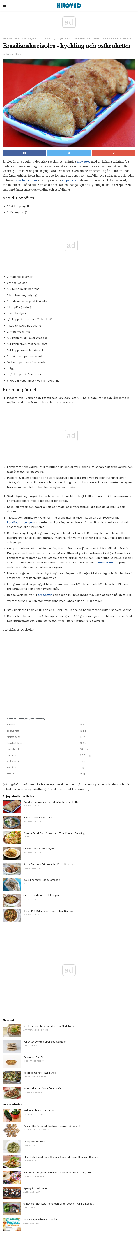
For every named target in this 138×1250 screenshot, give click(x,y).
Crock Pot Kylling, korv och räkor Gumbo (48, 910)
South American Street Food (117, 38)
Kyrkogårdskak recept (36, 1188)
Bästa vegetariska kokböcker (40, 1219)
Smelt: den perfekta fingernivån (42, 1088)
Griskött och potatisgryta (38, 848)
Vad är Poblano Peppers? (38, 1110)
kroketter (83, 161)
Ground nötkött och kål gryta (41, 895)
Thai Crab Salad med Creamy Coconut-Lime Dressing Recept (60, 1157)
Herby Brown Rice (34, 1141)
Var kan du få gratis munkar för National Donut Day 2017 (57, 1172)
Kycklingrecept (60, 38)
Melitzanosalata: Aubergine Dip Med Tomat (49, 1026)
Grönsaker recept (12, 38)
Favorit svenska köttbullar (38, 817)
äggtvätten (45, 595)
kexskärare (105, 562)
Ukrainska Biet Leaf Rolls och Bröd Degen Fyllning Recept (58, 1203)
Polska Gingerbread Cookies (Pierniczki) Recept (51, 1125)
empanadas (70, 180)
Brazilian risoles (26, 180)
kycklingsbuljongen (20, 522)
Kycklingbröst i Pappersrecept (41, 879)
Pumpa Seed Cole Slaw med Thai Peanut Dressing (54, 833)
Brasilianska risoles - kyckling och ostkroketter (51, 802)
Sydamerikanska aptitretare (85, 38)
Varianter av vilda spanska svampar (44, 1041)
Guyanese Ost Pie (33, 1057)
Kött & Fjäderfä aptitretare (37, 38)
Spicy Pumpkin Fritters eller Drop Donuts (48, 864)
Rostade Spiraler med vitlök (40, 1072)
